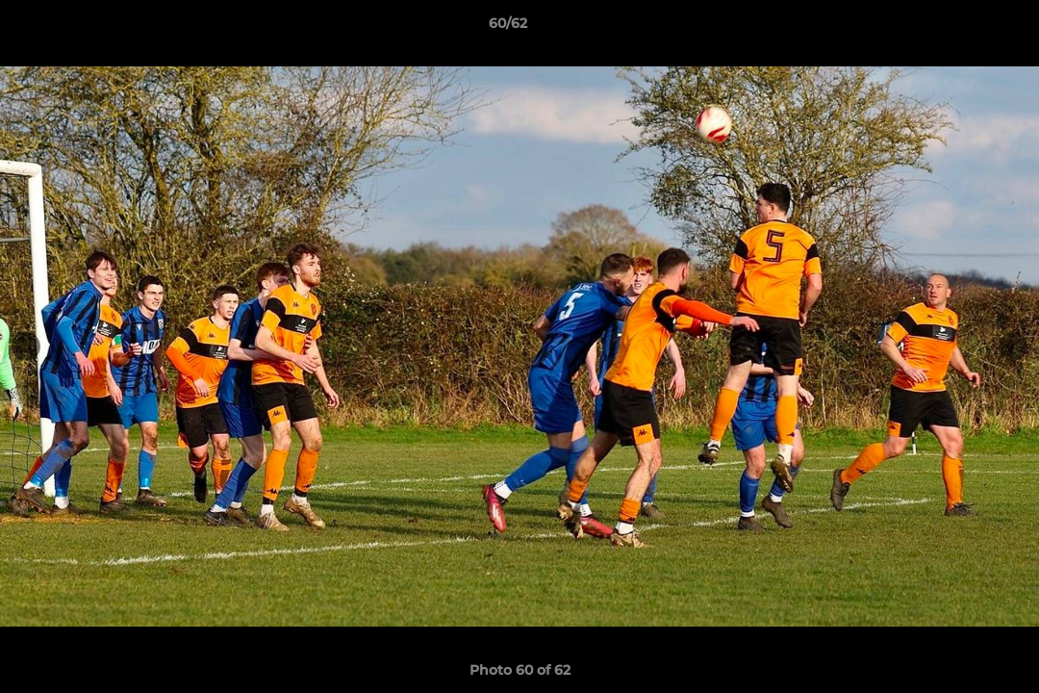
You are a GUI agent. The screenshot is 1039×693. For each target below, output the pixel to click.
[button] (958, 28)
